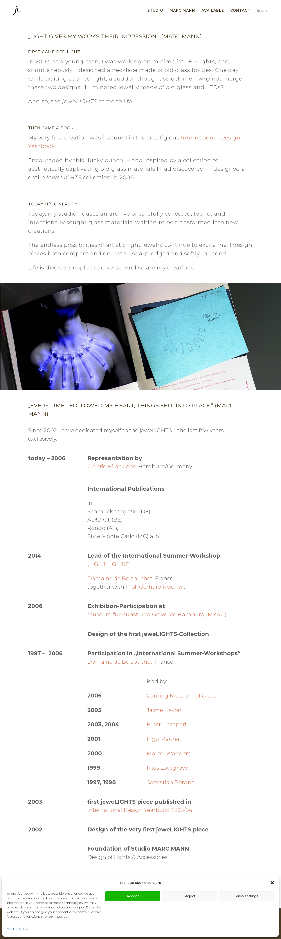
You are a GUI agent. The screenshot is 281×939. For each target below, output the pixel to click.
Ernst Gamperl (166, 724)
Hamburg (190, 614)
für (116, 614)
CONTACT (240, 11)
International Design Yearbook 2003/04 (140, 810)
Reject (190, 896)
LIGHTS (116, 564)
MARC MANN (182, 11)
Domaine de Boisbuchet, (120, 578)
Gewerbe (163, 614)
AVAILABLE (213, 11)
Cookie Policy (17, 929)
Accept (133, 896)
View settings (247, 896)
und (144, 614)
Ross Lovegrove (167, 767)
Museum (99, 614)
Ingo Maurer (163, 739)
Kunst (129, 614)
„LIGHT (96, 564)
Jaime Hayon (164, 710)
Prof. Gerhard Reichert (155, 586)
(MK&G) (216, 614)
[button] (272, 882)
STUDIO (155, 11)
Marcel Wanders (169, 753)
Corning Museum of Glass (181, 695)
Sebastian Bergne (171, 782)
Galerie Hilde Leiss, (112, 466)
